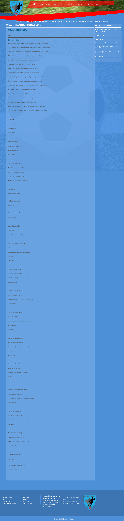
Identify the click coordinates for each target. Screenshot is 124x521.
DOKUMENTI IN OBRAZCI (84, 22)
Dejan (72, 519)
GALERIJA (68, 4)
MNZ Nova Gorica (57, 519)
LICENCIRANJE (69, 22)
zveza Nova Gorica (49, 498)
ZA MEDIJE (58, 4)
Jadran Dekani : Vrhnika (102, 43)
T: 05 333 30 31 (47, 506)
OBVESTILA (26, 497)
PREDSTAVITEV (45, 4)
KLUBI (60, 22)
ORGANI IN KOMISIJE (101, 22)
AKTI (97, 4)
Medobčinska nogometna (51, 496)
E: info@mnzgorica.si (49, 504)
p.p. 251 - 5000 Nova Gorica (51, 502)
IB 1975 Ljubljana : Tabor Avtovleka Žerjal (103, 52)
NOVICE (90, 4)
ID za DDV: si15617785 (70, 501)
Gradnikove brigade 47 (50, 500)
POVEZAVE (79, 4)
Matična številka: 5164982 (71, 503)
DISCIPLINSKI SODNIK (9, 503)
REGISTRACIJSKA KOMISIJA (47, 22)
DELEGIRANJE (31, 22)
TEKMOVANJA (20, 22)
